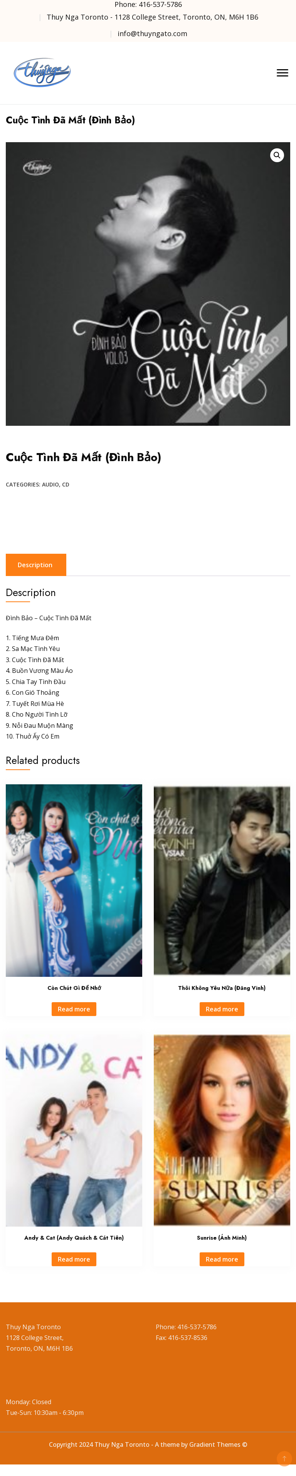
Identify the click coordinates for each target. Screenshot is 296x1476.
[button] (277, 155)
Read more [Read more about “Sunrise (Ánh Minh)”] (222, 1259)
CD (65, 484)
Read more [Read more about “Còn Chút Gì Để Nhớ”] (74, 1009)
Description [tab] (35, 565)
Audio (50, 484)
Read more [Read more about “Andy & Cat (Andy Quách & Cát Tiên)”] (74, 1259)
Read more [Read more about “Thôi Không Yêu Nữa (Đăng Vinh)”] (222, 1009)
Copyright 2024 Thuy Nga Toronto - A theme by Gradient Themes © (148, 1444)
